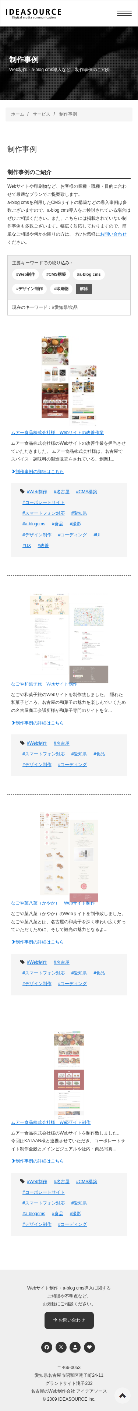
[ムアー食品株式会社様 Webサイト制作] (69, 1070)
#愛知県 (79, 513)
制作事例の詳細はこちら (37, 471)
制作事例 (68, 114)
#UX (26, 545)
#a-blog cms (88, 274)
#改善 (43, 545)
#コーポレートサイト (43, 502)
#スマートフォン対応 (43, 513)
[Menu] (124, 13)
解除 (84, 288)
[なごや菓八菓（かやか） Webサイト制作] (69, 851)
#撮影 (75, 523)
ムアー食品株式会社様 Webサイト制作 (51, 1122)
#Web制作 (25, 274)
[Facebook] (46, 1347)
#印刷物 (61, 288)
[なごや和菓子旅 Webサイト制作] (69, 632)
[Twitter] (61, 1347)
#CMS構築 (56, 274)
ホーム (17, 114)
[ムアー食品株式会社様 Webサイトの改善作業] (69, 380)
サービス (41, 114)
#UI (96, 534)
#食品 (57, 523)
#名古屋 (62, 491)
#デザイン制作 (29, 288)
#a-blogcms (33, 523)
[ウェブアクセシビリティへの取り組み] (89, 1347)
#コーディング (72, 534)
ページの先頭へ (122, 1395)
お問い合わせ (113, 234)
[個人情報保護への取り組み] (75, 1347)
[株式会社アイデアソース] (33, 14)
